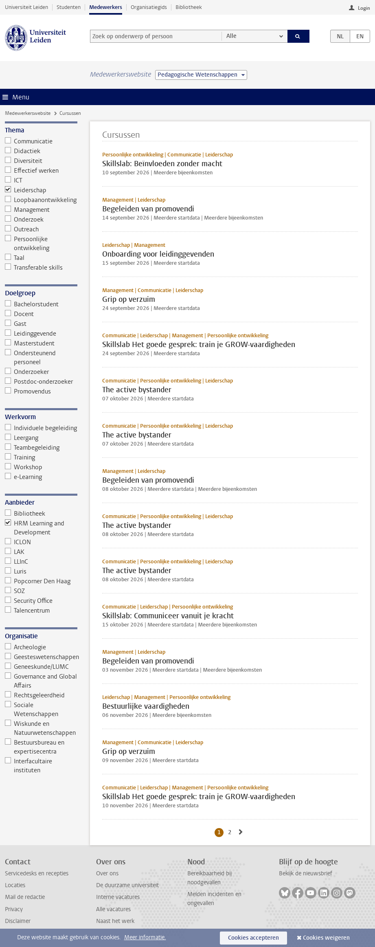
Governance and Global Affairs (41, 681)
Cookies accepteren (253, 938)
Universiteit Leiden (26, 7)
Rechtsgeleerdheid (35, 695)
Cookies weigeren (326, 938)
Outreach (22, 229)
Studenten (69, 7)
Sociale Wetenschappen (32, 709)
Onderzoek (24, 219)
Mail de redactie (25, 897)
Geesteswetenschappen (41, 657)
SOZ (15, 591)
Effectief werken (32, 171)
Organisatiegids (149, 7)
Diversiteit (24, 161)
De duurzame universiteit (127, 885)
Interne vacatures (118, 897)
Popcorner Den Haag (38, 581)
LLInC (17, 562)
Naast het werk (115, 921)
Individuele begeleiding (41, 428)
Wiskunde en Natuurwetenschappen (40, 728)
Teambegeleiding (32, 448)
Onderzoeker (27, 372)
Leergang (22, 438)
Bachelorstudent (32, 304)
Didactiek (23, 151)
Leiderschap (26, 190)
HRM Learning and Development (35, 527)
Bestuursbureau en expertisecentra (35, 747)
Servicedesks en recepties (36, 873)
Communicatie (29, 141)
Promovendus (28, 391)
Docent (19, 314)
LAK (15, 552)
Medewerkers (105, 7)
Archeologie (25, 647)
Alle (231, 36)
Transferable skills (34, 268)
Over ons (107, 873)
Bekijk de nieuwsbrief (305, 873)
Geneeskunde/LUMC (37, 667)
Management (27, 210)
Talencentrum (27, 610)
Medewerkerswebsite (27, 113)
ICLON (18, 542)
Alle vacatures (113, 909)
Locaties (15, 885)
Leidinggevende (31, 334)
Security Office (29, 601)
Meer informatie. (145, 937)
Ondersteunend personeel (30, 357)
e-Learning (23, 477)
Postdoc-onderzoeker (39, 382)
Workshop (24, 467)
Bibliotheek (188, 7)
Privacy (14, 909)
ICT (14, 180)
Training (20, 457)
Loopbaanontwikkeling (41, 200)
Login (364, 8)
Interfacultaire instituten (29, 765)
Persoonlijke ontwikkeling (27, 243)
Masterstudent (30, 343)
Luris (16, 571)
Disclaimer (18, 921)
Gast (16, 324)
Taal (15, 258)
